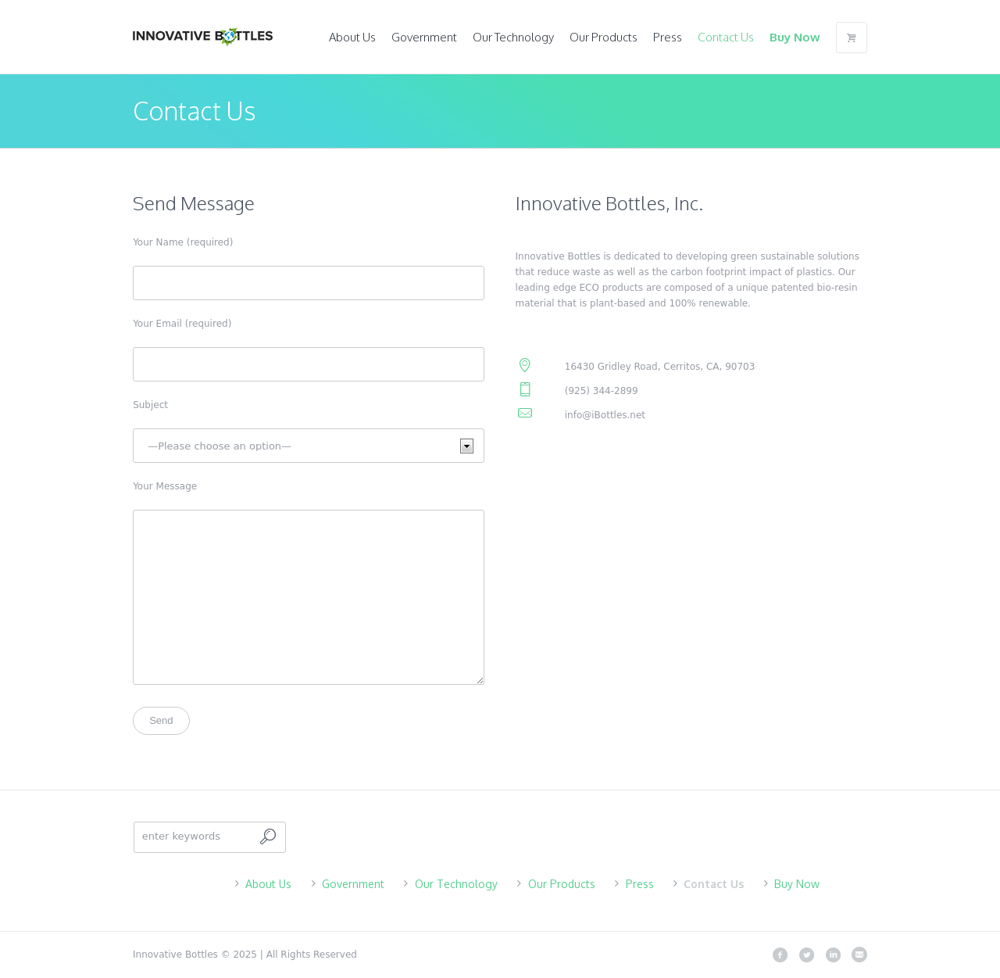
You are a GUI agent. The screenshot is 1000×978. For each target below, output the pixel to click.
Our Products (561, 883)
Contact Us (714, 883)
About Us (268, 883)
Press (640, 883)
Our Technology (456, 883)
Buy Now (797, 883)
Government (353, 883)
